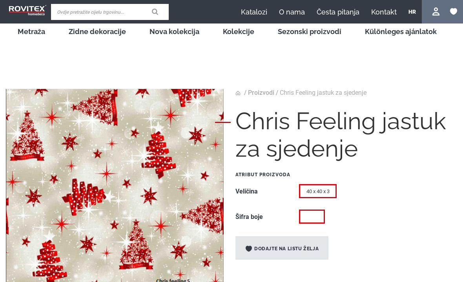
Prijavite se (437, 12)
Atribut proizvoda (262, 174)
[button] (412, 12)
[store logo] (27, 10)
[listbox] (374, 193)
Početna (238, 93)
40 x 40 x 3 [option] (318, 191)
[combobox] (110, 12)
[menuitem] (31, 32)
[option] (312, 216)
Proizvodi (261, 92)
